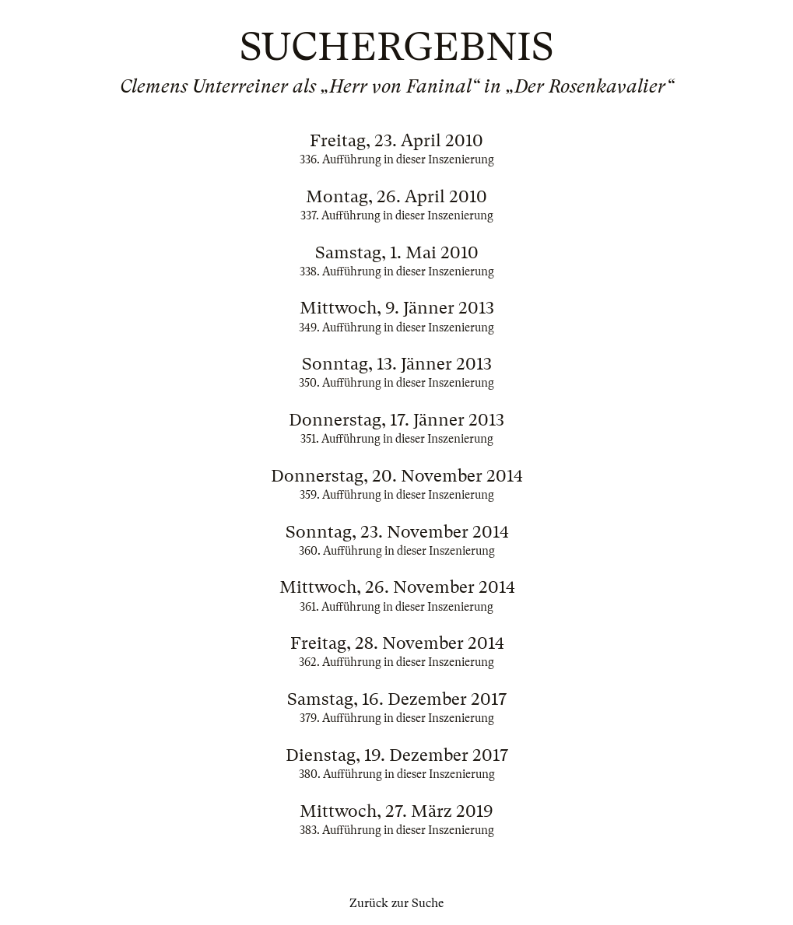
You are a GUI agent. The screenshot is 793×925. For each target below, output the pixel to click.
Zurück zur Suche (396, 903)
